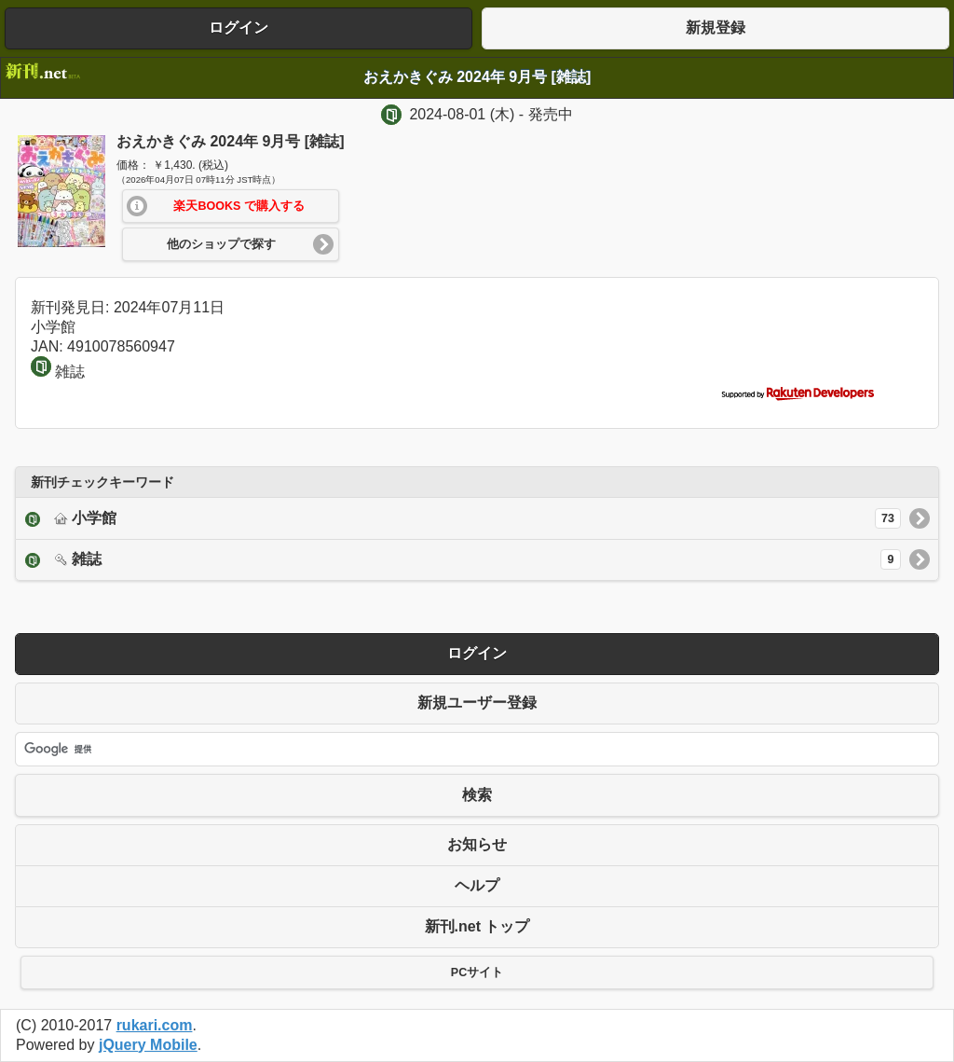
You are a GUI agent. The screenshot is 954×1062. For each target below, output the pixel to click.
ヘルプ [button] (477, 885)
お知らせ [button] (477, 844)
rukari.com (154, 1025)
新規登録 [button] (715, 27)
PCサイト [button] (477, 972)
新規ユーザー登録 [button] (477, 702)
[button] (230, 206)
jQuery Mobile (148, 1045)
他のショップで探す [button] (221, 244)
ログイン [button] (238, 27)
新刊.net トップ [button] (477, 926)
